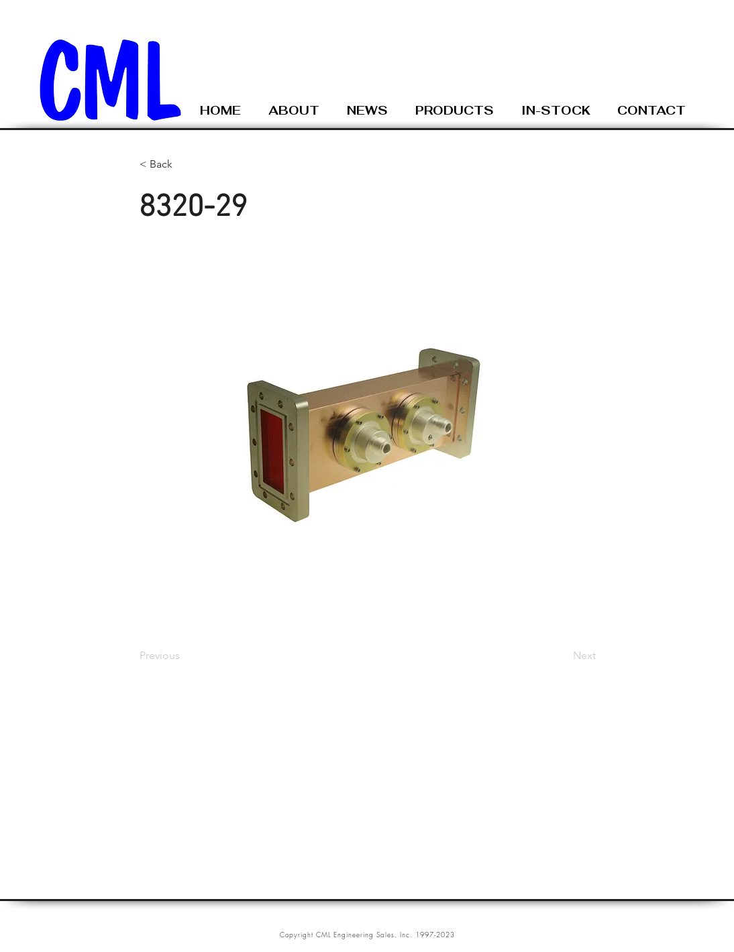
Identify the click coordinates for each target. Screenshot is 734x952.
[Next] (562, 655)
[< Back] (184, 164)
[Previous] (184, 655)
